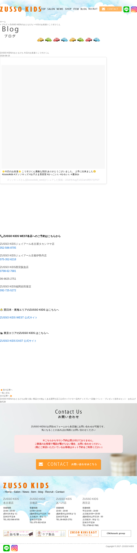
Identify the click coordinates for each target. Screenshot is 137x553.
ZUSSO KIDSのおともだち (11, 399)
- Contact (59, 491)
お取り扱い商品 (30, 399)
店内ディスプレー (83, 399)
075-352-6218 (8, 259)
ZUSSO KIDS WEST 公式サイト (18, 317)
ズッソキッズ (13, 180)
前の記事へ (8, 390)
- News (25, 491)
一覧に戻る (5, 393)
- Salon (16, 491)
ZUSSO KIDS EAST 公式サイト (18, 340)
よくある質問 (48, 399)
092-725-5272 (8, 290)
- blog (40, 491)
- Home (7, 491)
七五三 (57, 399)
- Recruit (48, 491)
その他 (40, 399)
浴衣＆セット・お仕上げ (125, 399)
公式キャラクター (68, 399)
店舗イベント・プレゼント (102, 399)
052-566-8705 (8, 247)
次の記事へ (5, 396)
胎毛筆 (3, 402)
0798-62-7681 (8, 271)
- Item (33, 491)
